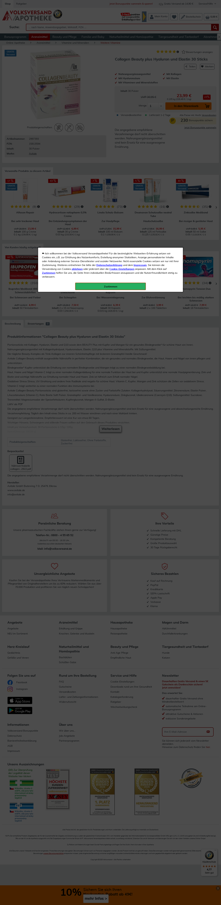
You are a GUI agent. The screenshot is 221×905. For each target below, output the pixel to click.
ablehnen (77, 83)
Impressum (140, 79)
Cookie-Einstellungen (121, 83)
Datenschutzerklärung (109, 79)
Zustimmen (48, 86)
